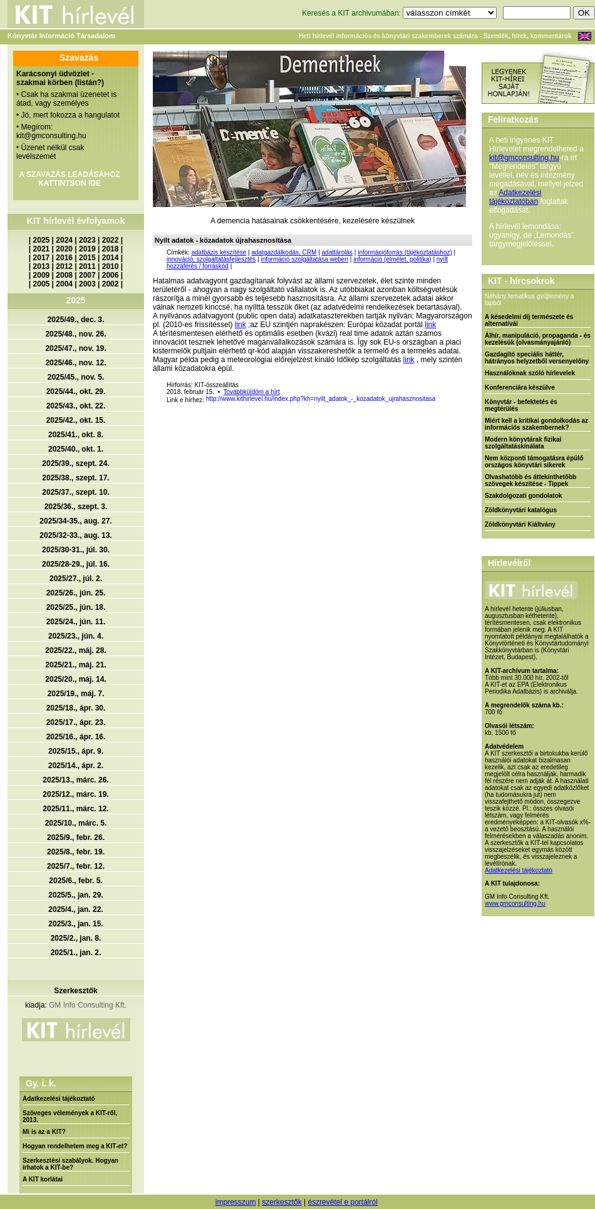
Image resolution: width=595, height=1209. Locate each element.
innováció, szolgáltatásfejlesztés (211, 259)
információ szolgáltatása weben (304, 259)
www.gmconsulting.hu (515, 903)
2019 (87, 249)
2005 (41, 284)
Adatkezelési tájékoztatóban (515, 197)
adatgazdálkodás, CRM (283, 252)
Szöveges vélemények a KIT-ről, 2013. (70, 1116)
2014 (110, 257)
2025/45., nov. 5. (76, 377)
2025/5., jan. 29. (75, 895)
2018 (110, 249)
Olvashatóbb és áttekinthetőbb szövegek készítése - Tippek (530, 480)
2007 (87, 275)
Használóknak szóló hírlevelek (530, 373)
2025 (41, 240)
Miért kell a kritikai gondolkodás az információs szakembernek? (536, 424)
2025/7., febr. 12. (76, 866)
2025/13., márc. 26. (75, 780)
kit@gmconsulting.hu (524, 157)
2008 (64, 275)
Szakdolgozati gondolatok (523, 495)
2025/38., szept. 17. (75, 477)
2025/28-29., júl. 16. (76, 564)
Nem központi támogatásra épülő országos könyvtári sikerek (534, 461)
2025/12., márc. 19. (75, 794)
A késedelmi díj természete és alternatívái (529, 320)
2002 (110, 284)
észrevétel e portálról (342, 1202)
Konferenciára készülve (520, 387)
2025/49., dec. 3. (76, 319)
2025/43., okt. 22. (76, 406)
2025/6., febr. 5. (75, 880)
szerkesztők (281, 1202)
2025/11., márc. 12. (75, 808)
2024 (64, 240)
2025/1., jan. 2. (76, 952)
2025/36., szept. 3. (76, 506)
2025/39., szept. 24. (75, 463)
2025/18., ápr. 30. (76, 708)
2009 (41, 275)
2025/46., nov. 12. (75, 362)
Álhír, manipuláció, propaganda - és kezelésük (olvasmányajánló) (538, 339)
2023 (87, 240)
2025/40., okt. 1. (75, 449)
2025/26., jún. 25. (76, 593)
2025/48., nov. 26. (75, 334)
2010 (110, 266)
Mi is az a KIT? (44, 1131)
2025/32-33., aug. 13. (75, 535)
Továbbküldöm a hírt (252, 391)
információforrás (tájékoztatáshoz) (405, 252)
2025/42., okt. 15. (76, 420)
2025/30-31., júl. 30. (76, 549)
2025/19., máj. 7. (76, 693)
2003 (87, 284)
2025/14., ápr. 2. (75, 765)
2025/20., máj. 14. (75, 679)
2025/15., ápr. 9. (75, 751)
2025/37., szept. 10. (75, 492)
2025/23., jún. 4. (75, 636)
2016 (64, 257)
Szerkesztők (75, 990)
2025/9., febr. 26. (76, 837)
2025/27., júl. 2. (75, 578)
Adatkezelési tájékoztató (59, 1098)
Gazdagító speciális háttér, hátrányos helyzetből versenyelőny (537, 358)
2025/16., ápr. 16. (76, 736)
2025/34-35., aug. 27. (75, 521)
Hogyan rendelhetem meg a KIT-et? (75, 1146)
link (240, 324)
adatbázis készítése (218, 252)
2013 (41, 266)
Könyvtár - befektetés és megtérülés (521, 405)
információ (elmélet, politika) (392, 259)
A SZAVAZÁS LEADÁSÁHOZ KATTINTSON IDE (69, 179)
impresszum (235, 1202)
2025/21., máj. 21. (75, 664)
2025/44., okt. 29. (76, 391)
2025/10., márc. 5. (76, 823)
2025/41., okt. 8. (75, 434)
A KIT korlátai (43, 1179)
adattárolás (337, 252)
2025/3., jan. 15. (75, 923)
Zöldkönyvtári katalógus (521, 510)
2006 (110, 275)
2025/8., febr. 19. (76, 851)
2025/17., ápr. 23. (76, 722)
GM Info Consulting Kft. (88, 1005)
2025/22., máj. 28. (75, 650)
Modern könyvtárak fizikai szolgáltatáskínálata (523, 443)
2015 (87, 257)
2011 (87, 266)
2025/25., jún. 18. (76, 607)
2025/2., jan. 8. (76, 938)
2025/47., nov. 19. (75, 348)
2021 (41, 249)
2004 (64, 284)
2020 (64, 249)
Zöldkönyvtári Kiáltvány (520, 524)
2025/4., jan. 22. (75, 909)
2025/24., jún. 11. (76, 621)
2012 (64, 266)
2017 (41, 257)
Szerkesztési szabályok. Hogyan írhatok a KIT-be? (70, 1164)
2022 (110, 240)
